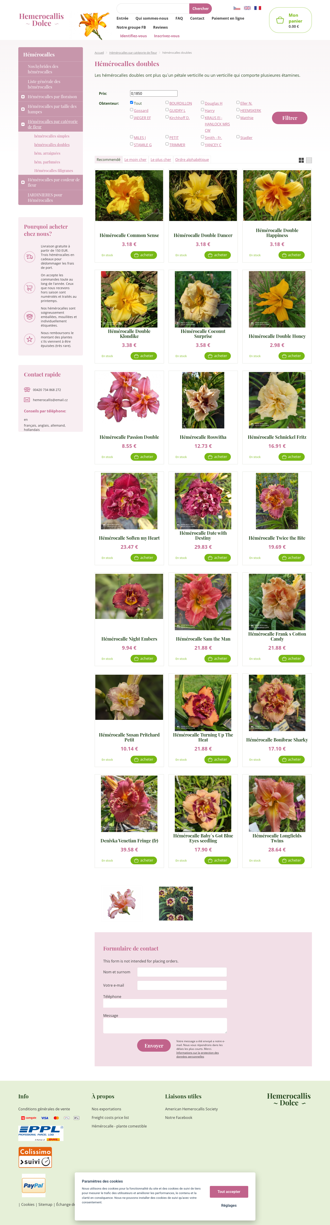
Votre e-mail (113, 985)
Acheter (146, 254)
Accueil (99, 53)
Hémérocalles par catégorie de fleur (133, 53)
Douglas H (213, 103)
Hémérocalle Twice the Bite (277, 537)
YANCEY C (213, 144)
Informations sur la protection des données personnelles (197, 1054)
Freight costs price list (110, 1117)
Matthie (246, 117)
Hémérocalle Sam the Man (203, 638)
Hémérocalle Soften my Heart (129, 537)
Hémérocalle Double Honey (277, 336)
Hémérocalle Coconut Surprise (203, 334)
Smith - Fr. (213, 137)
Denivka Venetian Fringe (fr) (129, 840)
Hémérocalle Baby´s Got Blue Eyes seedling (203, 838)
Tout (138, 103)
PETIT (174, 137)
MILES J (140, 137)
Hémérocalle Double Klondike (129, 334)
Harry (210, 110)
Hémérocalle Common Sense (129, 235)
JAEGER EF (142, 117)
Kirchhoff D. (179, 117)
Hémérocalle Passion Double (129, 436)
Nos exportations (106, 1108)
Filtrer (289, 117)
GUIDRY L (177, 110)
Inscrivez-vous (167, 35)
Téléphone (112, 996)
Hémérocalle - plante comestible (119, 1126)
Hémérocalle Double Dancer (203, 235)
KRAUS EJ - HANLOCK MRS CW (217, 124)
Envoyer (154, 1045)
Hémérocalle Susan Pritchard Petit (129, 737)
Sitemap (45, 1204)
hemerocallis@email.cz (50, 400)
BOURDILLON (180, 103)
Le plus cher (161, 159)
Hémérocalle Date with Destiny (203, 535)
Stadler (246, 137)
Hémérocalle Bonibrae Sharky (277, 739)
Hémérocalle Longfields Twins (277, 838)
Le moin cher (135, 159)
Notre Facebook (178, 1117)
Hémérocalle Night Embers (129, 638)
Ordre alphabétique (192, 159)
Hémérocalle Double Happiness (277, 233)
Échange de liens (70, 1204)
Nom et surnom (116, 971)
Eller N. (246, 103)
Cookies (28, 1204)
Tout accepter (229, 1192)
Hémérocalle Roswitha (203, 436)
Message (110, 1015)
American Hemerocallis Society (191, 1108)
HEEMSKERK (250, 110)
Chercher (200, 8)
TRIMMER (177, 144)
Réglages (228, 1205)
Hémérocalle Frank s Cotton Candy (277, 636)
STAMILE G (143, 144)
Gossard (141, 110)
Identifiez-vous (133, 35)
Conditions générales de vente (44, 1108)
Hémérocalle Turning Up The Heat (203, 737)
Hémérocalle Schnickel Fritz (277, 436)
